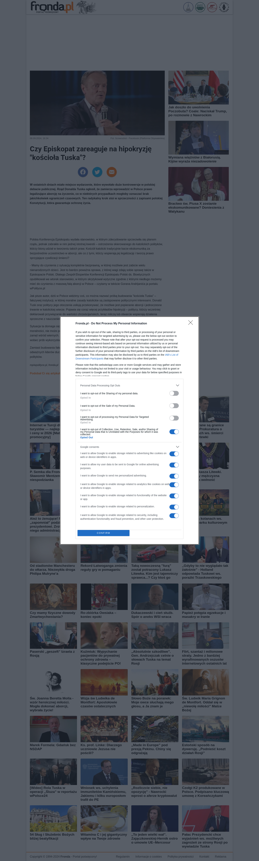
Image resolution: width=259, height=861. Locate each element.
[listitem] (129, 385)
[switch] (174, 393)
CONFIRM (103, 533)
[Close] (191, 323)
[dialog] (129, 430)
